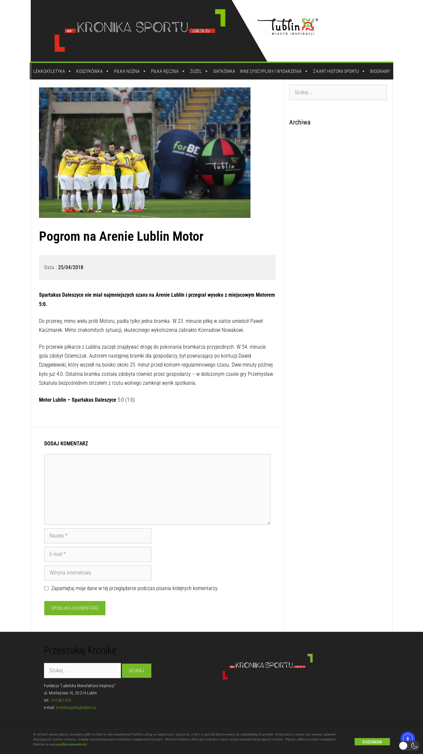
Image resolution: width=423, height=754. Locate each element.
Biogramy (380, 71)
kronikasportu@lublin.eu (76, 707)
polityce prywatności (72, 748)
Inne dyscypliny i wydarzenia (274, 71)
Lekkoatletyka (52, 71)
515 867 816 (61, 700)
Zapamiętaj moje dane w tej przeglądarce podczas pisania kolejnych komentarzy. (134, 588)
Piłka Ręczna (168, 71)
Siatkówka (224, 71)
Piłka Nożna (130, 71)
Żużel (199, 71)
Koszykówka (92, 71)
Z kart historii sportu (339, 71)
